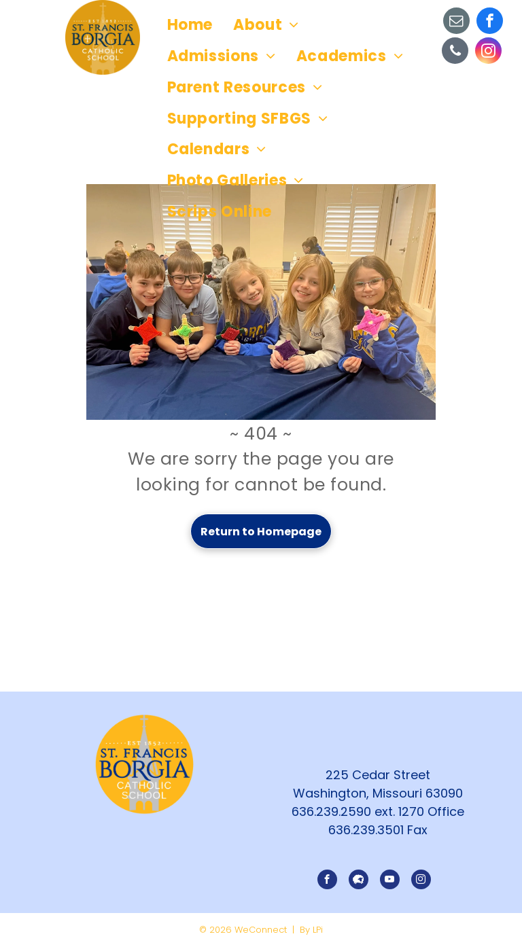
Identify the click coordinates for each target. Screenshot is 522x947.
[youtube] (390, 881)
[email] (456, 22)
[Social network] (358, 881)
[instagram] (488, 52)
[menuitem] (190, 25)
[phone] (455, 52)
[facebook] (489, 22)
